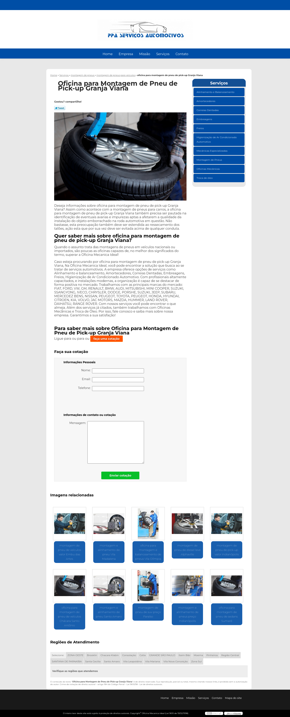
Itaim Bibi (184, 655)
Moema (198, 655)
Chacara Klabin (109, 655)
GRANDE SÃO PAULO (162, 655)
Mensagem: (106, 442)
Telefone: (111, 388)
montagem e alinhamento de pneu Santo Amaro (109, 612)
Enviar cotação (120, 475)
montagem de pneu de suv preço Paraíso (148, 612)
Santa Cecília (92, 661)
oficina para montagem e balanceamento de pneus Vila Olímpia (148, 552)
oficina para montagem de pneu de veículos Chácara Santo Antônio (69, 616)
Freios (200, 128)
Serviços (163, 54)
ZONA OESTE (75, 655)
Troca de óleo (205, 177)
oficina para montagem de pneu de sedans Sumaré (227, 614)
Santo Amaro (112, 661)
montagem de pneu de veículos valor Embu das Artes (69, 552)
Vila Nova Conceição (175, 661)
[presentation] (89, 403)
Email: (113, 379)
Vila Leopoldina (132, 661)
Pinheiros (212, 655)
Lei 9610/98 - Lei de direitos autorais (144, 684)
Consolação (129, 655)
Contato (181, 54)
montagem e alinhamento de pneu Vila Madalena (109, 552)
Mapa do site (233, 698)
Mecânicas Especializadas (212, 150)
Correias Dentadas (208, 110)
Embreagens (205, 119)
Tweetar (59, 108)
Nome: (112, 370)
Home (108, 54)
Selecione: (58, 655)
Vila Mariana (152, 661)
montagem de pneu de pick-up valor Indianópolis (227, 550)
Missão (144, 54)
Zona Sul (196, 661)
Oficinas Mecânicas (208, 168)
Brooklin (92, 655)
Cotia (142, 655)
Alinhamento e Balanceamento (216, 92)
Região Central (230, 655)
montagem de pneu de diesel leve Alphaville (187, 550)
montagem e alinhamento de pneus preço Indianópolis (187, 614)
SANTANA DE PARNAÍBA (67, 661)
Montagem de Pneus (210, 159)
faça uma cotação (106, 338)
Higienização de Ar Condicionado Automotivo (217, 139)
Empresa (126, 54)
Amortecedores (206, 101)
